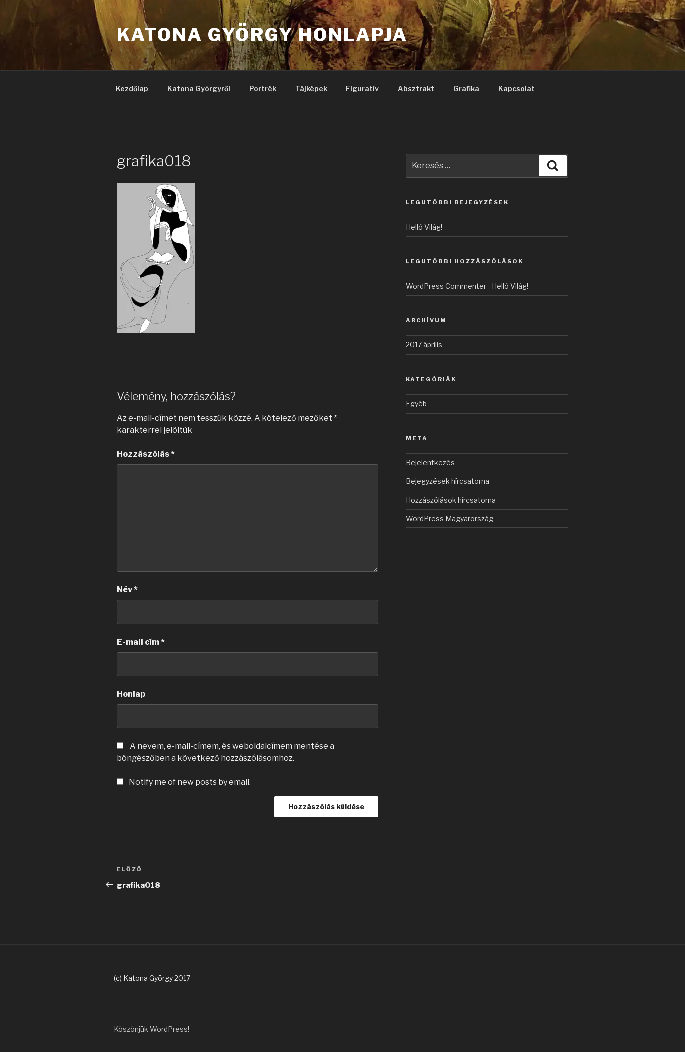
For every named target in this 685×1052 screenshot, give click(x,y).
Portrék (262, 88)
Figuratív (362, 88)
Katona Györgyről (198, 88)
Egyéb (416, 403)
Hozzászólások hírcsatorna (451, 500)
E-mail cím (141, 642)
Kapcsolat (516, 88)
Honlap (131, 694)
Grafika (466, 88)
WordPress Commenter (446, 286)
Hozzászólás (146, 454)
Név (127, 589)
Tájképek (311, 88)
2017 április (424, 344)
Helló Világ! (424, 227)
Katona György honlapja (262, 35)
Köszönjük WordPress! (151, 1029)
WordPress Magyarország (449, 518)
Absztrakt (416, 88)
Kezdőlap (132, 88)
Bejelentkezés (430, 462)
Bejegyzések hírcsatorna (447, 481)
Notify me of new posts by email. (190, 782)
